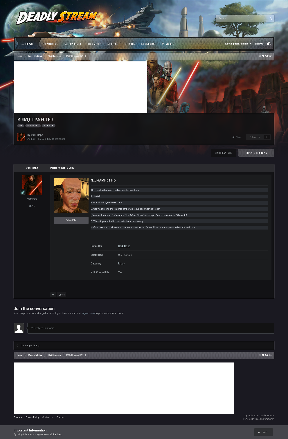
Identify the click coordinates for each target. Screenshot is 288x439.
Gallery (94, 43)
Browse (28, 43)
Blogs (112, 43)
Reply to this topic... (43, 328)
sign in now (88, 313)
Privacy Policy (32, 417)
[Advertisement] (80, 87)
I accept (264, 432)
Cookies (60, 417)
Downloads (73, 43)
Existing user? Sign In (238, 43)
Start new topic (223, 152)
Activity (51, 43)
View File (71, 220)
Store (167, 43)
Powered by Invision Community (258, 419)
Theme (18, 417)
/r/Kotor (148, 43)
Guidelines (56, 434)
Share (237, 137)
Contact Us (47, 417)
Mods (121, 263)
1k (32, 206)
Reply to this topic (256, 152)
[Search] (233, 18)
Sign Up (259, 43)
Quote (61, 295)
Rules (129, 43)
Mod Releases (57, 138)
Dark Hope (37, 135)
